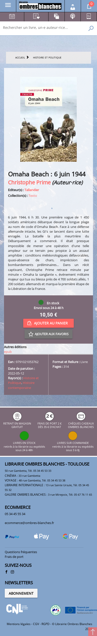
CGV (36, 624)
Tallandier (31, 190)
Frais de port (14, 556)
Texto (32, 195)
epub (8, 351)
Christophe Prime (29, 182)
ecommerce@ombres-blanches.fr (29, 523)
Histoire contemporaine (21, 385)
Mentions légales (18, 624)
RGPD (46, 624)
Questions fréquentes (21, 552)
